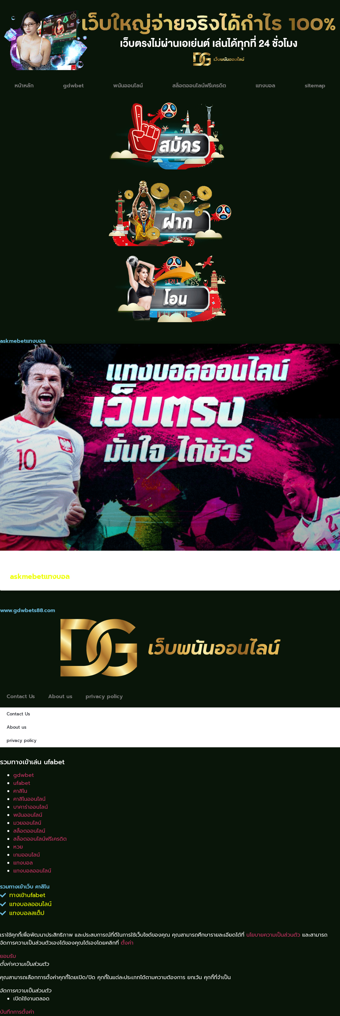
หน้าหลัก (24, 86)
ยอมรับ (8, 956)
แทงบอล (265, 86)
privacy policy (104, 696)
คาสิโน (20, 791)
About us (60, 696)
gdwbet (73, 86)
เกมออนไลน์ (26, 855)
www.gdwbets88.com (27, 610)
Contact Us (21, 696)
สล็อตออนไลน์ (29, 831)
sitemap (315, 86)
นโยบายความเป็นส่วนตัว (273, 935)
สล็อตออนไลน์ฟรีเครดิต (199, 86)
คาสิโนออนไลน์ (29, 799)
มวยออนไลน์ (27, 823)
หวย (18, 847)
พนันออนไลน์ (128, 86)
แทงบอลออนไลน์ (32, 871)
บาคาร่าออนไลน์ (30, 807)
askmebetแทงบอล (40, 577)
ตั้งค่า (127, 943)
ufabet (21, 783)
